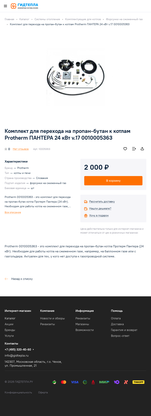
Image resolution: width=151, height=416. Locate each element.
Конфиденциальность (18, 392)
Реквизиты (47, 324)
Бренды (10, 330)
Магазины (82, 324)
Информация (85, 311)
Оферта (43, 392)
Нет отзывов (21, 149)
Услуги (9, 336)
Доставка (117, 324)
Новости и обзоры (52, 318)
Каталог (10, 318)
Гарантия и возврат (124, 330)
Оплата (116, 318)
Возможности (85, 330)
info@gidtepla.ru (17, 355)
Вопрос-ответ (120, 336)
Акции (9, 324)
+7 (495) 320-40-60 (18, 349)
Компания (47, 311)
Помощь (117, 311)
